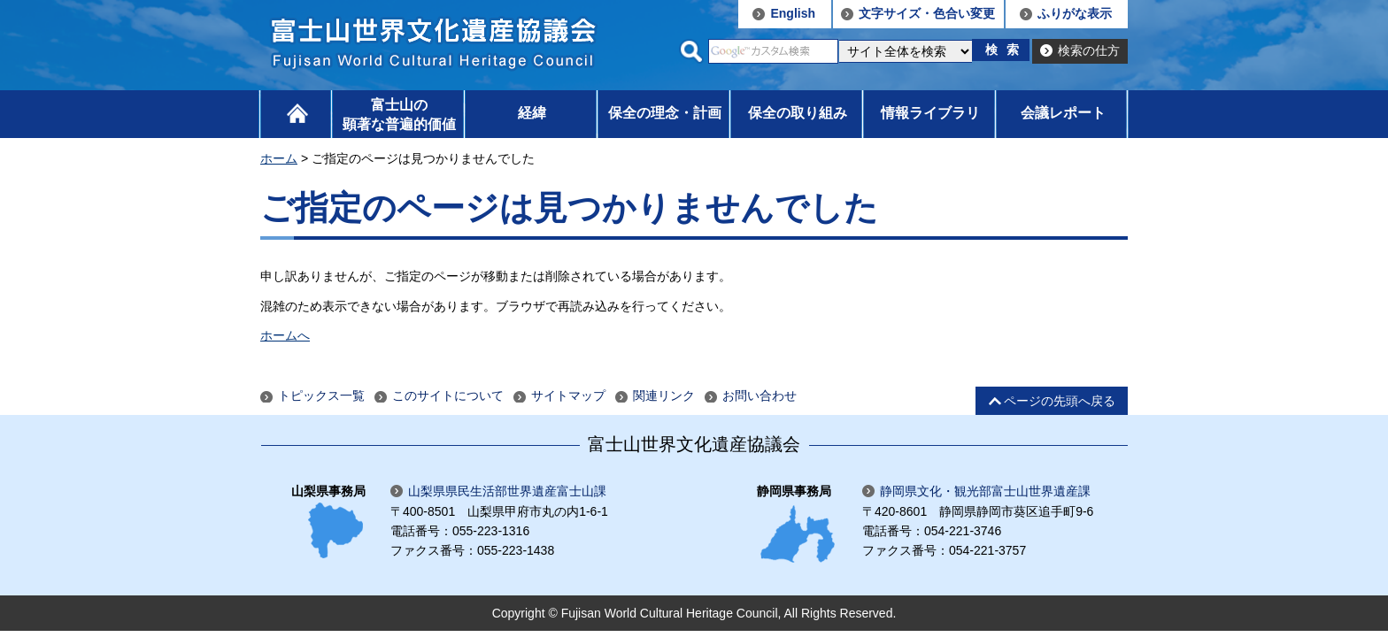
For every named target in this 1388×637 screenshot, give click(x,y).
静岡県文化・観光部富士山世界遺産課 (985, 491)
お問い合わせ (759, 395)
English (792, 13)
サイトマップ (568, 395)
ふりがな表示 (1074, 13)
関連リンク (664, 395)
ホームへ (285, 335)
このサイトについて (448, 395)
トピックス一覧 (321, 395)
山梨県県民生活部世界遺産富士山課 (507, 491)
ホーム (278, 158)
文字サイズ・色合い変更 (927, 13)
